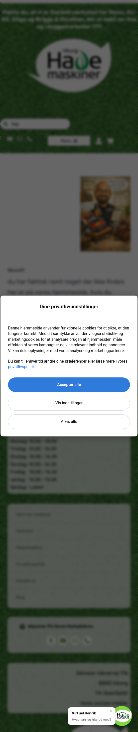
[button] (91, 715)
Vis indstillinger (69, 403)
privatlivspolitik (21, 366)
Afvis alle (69, 421)
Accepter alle (69, 384)
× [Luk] (111, 710)
